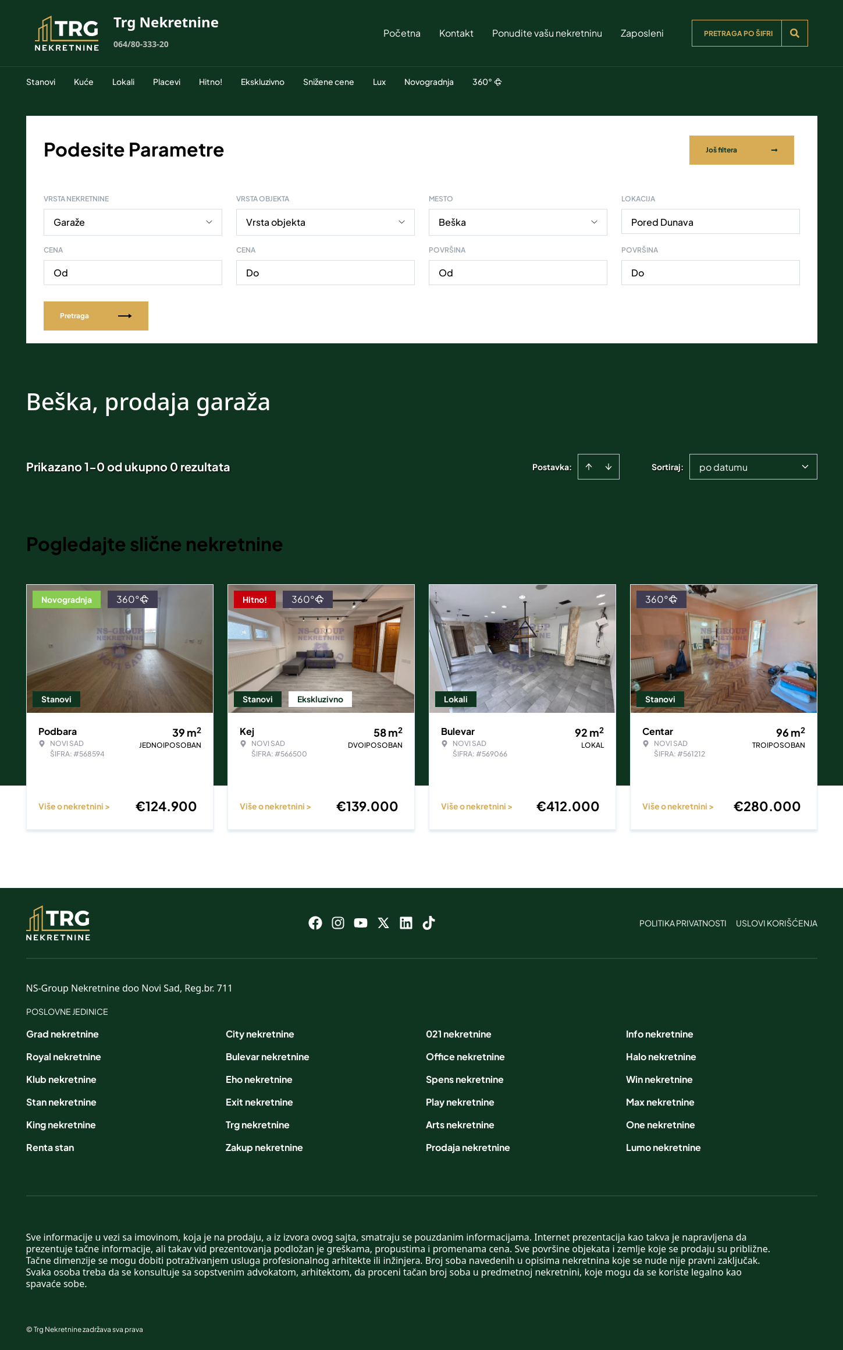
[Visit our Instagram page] (338, 921)
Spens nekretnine (465, 1077)
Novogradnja (429, 81)
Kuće (84, 81)
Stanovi (40, 81)
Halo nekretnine (661, 1054)
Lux (379, 81)
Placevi (166, 81)
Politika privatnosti (683, 920)
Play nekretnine (460, 1099)
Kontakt (456, 33)
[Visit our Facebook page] (315, 921)
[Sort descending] (608, 464)
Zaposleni (642, 33)
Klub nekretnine (61, 1077)
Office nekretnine (465, 1054)
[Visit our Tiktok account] (429, 921)
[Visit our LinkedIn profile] (406, 921)
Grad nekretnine (62, 1031)
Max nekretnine (660, 1099)
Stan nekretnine (61, 1099)
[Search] (794, 33)
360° (487, 81)
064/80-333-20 (141, 43)
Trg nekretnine (258, 1122)
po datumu (723, 465)
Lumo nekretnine (663, 1145)
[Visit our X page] (383, 921)
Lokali (123, 81)
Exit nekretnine (259, 1099)
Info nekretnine (659, 1031)
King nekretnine (61, 1122)
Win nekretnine (659, 1077)
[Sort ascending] (588, 464)
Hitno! (210, 81)
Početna (402, 33)
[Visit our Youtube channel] (361, 921)
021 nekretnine (459, 1031)
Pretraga (96, 313)
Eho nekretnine (259, 1077)
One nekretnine (660, 1122)
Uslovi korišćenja (776, 920)
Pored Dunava (662, 220)
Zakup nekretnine (264, 1145)
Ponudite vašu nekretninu (547, 33)
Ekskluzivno (262, 81)
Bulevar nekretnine (268, 1054)
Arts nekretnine (460, 1122)
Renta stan (50, 1145)
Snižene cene (328, 81)
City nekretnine (260, 1031)
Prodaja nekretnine (468, 1145)
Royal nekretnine (63, 1054)
